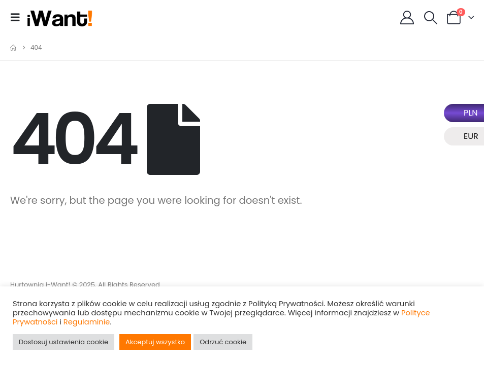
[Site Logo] (59, 17)
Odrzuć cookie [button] (223, 342)
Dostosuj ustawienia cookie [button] (63, 342)
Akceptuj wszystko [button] (155, 342)
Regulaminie (86, 322)
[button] (18, 17)
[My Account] (407, 17)
